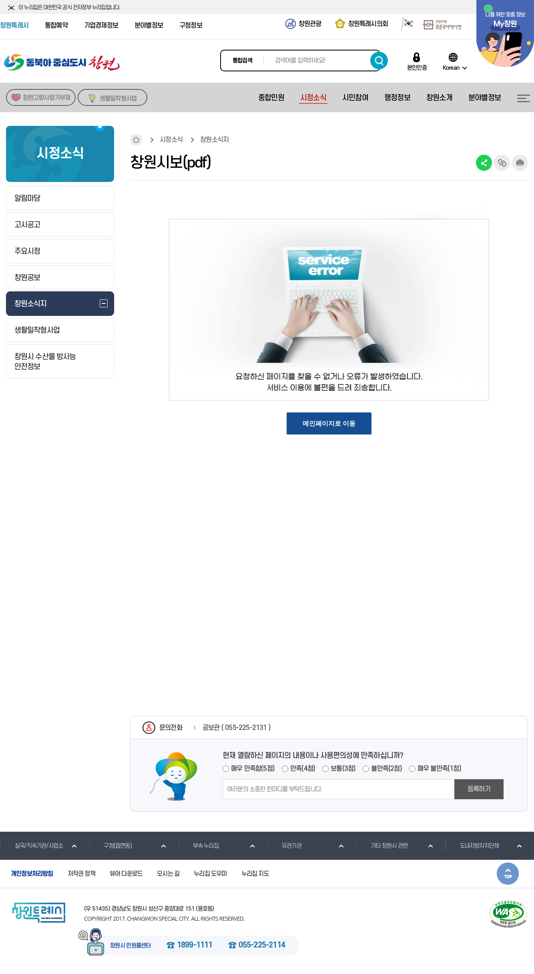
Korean (451, 68)
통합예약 (56, 25)
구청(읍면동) (110, 845)
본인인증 (417, 68)
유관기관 (284, 845)
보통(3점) (343, 768)
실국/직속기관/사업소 (31, 845)
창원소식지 (214, 139)
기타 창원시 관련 (382, 845)
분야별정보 (149, 25)
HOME (136, 140)
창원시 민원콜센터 (130, 946)
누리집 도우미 (210, 873)
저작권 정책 (81, 873)
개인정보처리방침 (32, 873)
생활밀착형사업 (118, 98)
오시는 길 (168, 873)
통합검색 (242, 60)
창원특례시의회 (368, 24)
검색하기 (379, 60)
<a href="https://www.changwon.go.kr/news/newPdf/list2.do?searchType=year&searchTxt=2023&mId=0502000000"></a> (329, 438)
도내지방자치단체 (472, 845)
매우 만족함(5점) (253, 768)
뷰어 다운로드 (126, 873)
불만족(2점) (386, 768)
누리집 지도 (255, 873)
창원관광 (310, 24)
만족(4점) (302, 768)
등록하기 (479, 789)
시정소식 (171, 139)
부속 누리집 (198, 845)
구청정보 (190, 25)
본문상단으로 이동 (508, 874)
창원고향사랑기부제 (46, 97)
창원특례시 (14, 25)
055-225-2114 (262, 945)
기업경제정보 (101, 25)
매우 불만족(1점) (439, 768)
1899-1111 (195, 945)
